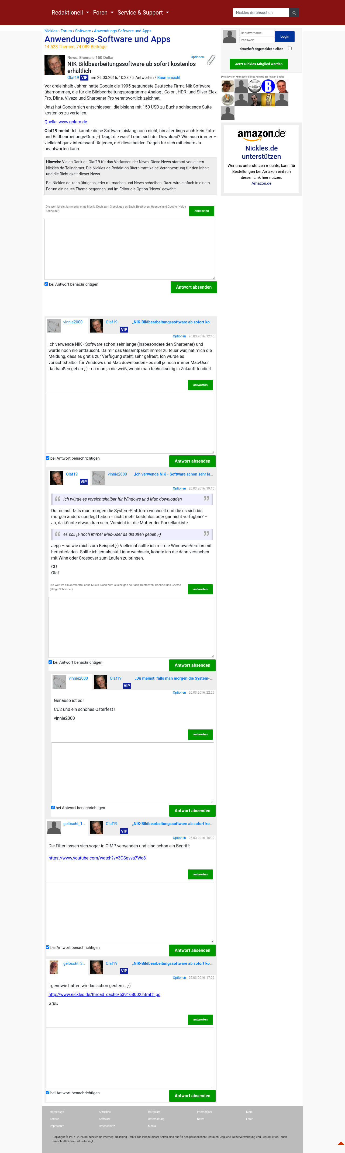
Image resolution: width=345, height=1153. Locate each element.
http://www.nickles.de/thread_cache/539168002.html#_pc (104, 994)
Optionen (197, 57)
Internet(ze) (204, 1112)
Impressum (57, 1126)
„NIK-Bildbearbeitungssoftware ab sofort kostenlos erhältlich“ (187, 322)
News (200, 1119)
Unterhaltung (156, 1119)
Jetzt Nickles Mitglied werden (258, 64)
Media (152, 1126)
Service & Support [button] (141, 12)
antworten (202, 211)
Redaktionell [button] (68, 12)
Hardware (154, 1112)
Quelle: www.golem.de (65, 121)
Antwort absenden (194, 287)
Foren (249, 1119)
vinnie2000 (64, 326)
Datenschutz (107, 1126)
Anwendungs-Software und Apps (130, 42)
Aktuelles (105, 1112)
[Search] (261, 12)
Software (105, 1119)
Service (54, 1119)
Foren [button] (101, 12)
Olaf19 (73, 77)
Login (284, 36)
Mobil (249, 1112)
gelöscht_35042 (67, 967)
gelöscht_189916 (67, 827)
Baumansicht (169, 77)
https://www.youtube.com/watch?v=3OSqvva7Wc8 (97, 858)
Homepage (57, 1112)
